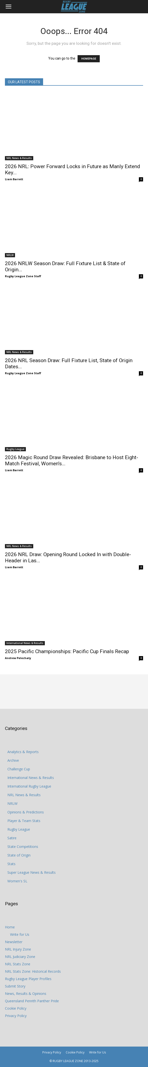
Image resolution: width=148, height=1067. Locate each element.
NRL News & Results (19, 158)
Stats (11, 863)
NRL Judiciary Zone (20, 956)
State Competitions (22, 846)
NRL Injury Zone (18, 949)
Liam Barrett (14, 179)
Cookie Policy (15, 1008)
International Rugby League (29, 786)
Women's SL (17, 881)
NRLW (10, 255)
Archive (13, 760)
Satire (11, 838)
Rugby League (15, 449)
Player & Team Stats (23, 820)
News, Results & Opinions (25, 993)
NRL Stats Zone (17, 964)
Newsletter (13, 941)
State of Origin (19, 855)
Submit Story (15, 986)
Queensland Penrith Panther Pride (32, 1001)
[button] (8, 6)
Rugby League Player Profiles (28, 978)
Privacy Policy (16, 1015)
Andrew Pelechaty (18, 658)
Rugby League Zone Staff (23, 276)
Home (10, 927)
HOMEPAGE (88, 58)
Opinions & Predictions (25, 812)
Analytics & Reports (23, 751)
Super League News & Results (31, 872)
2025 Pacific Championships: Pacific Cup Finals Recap (67, 651)
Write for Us (19, 934)
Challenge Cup (18, 769)
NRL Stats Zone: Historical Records (33, 971)
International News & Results (24, 643)
